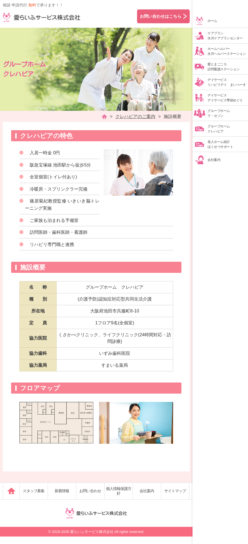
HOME (104, 116)
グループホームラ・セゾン (218, 113)
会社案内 (213, 160)
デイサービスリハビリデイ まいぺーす (226, 82)
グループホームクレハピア (218, 128)
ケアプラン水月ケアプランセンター (225, 35)
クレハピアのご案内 (135, 116)
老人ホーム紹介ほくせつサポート (220, 144)
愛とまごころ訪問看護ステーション (223, 66)
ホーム (212, 21)
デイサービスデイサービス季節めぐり (225, 97)
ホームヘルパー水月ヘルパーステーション (226, 51)
